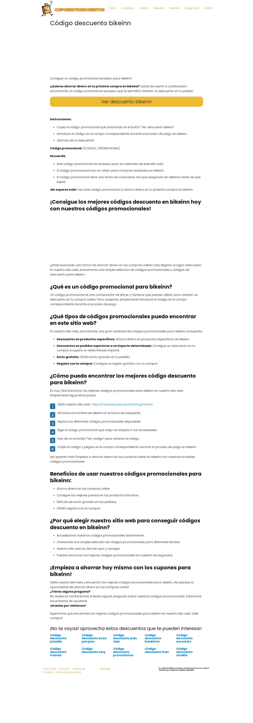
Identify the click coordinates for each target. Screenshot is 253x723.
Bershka (175, 8)
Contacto (127, 8)
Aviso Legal (49, 668)
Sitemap (105, 668)
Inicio (113, 8)
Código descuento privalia (58, 638)
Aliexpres (159, 8)
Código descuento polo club (125, 638)
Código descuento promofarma (123, 652)
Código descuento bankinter (153, 638)
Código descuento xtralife (184, 652)
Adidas (143, 8)
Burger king (192, 8)
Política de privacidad (68, 672)
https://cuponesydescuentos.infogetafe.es (122, 404)
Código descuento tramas (58, 652)
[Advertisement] (126, 50)
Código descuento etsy (93, 650)
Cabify (208, 8)
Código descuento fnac (157, 650)
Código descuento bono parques (94, 638)
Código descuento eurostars (184, 638)
